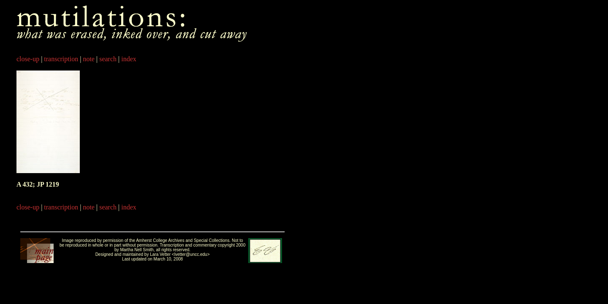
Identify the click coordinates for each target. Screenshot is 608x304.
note (89, 58)
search (108, 58)
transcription (61, 58)
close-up (27, 58)
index (128, 58)
